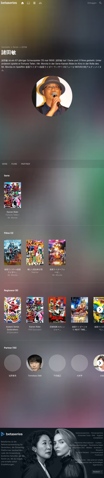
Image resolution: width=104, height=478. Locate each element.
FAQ (93, 435)
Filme (14, 164)
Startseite (5, 47)
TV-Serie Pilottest (82, 452)
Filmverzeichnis (97, 433)
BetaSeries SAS (78, 448)
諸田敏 (24, 47)
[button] (12, 366)
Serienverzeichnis (82, 433)
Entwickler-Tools (84, 435)
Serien (15, 47)
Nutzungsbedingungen (78, 445)
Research (99, 450)
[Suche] (100, 3)
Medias (89, 448)
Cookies (98, 443)
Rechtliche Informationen (83, 443)
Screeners (98, 448)
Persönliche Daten (96, 445)
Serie (4, 164)
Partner (25, 164)
